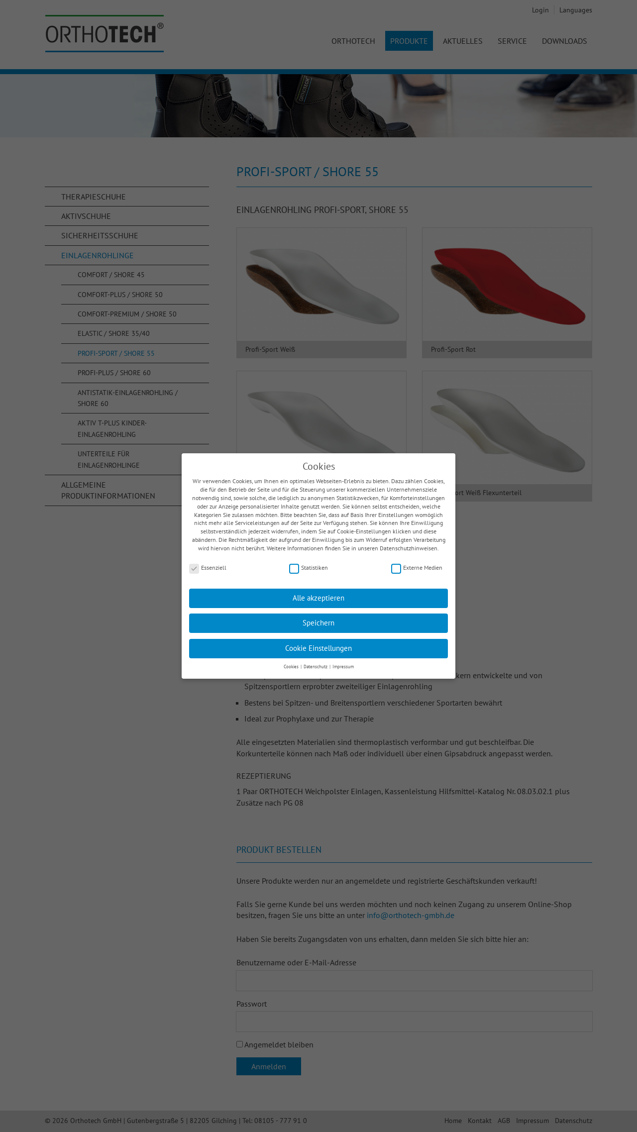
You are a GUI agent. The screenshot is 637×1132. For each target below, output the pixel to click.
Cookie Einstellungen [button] (318, 642)
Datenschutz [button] (316, 661)
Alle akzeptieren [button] (318, 592)
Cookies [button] (292, 661)
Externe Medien (416, 562)
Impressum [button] (343, 661)
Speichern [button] (318, 617)
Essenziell (207, 562)
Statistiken (308, 562)
